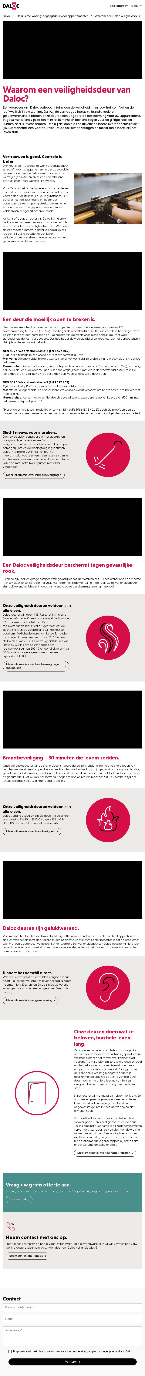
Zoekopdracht (119, 6)
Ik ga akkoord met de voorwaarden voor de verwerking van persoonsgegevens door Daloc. (71, 1351)
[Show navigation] (136, 6)
